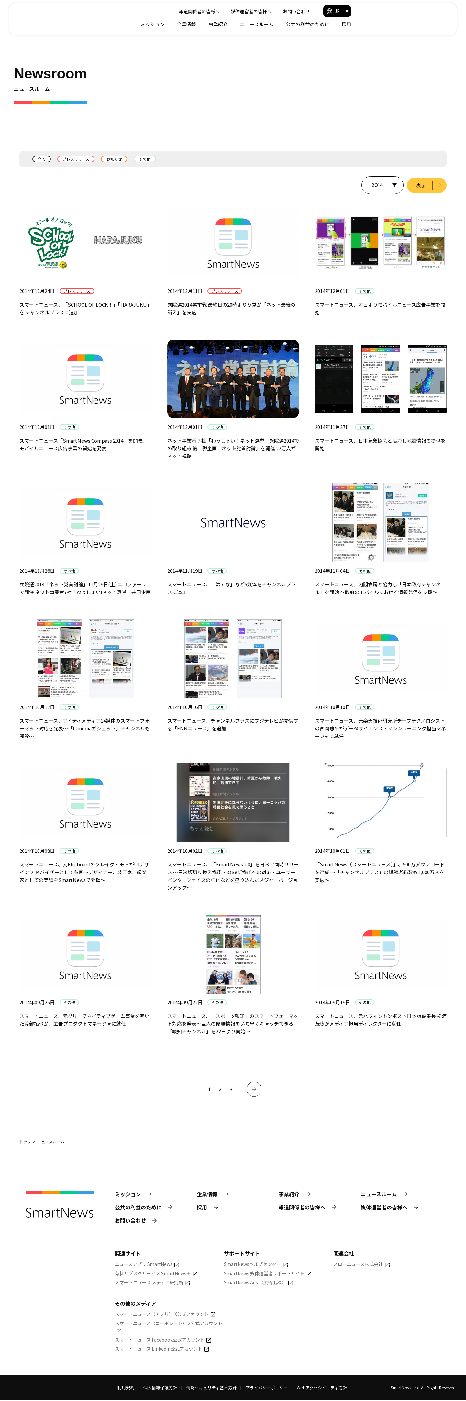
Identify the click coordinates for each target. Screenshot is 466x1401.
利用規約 (125, 1388)
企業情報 (279, 24)
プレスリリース (76, 159)
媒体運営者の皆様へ (339, 11)
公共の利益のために (401, 24)
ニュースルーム (350, 24)
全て (42, 159)
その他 (146, 159)
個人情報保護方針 (160, 1388)
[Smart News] (62, 16)
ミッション (246, 24)
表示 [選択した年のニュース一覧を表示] (420, 185)
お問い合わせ (384, 11)
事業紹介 (311, 24)
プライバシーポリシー (267, 1388)
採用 (439, 24)
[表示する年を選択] (382, 185)
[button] (430, 11)
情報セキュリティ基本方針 (211, 1388)
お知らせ (115, 159)
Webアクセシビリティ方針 (322, 1388)
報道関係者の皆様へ (287, 11)
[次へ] (254, 1089)
